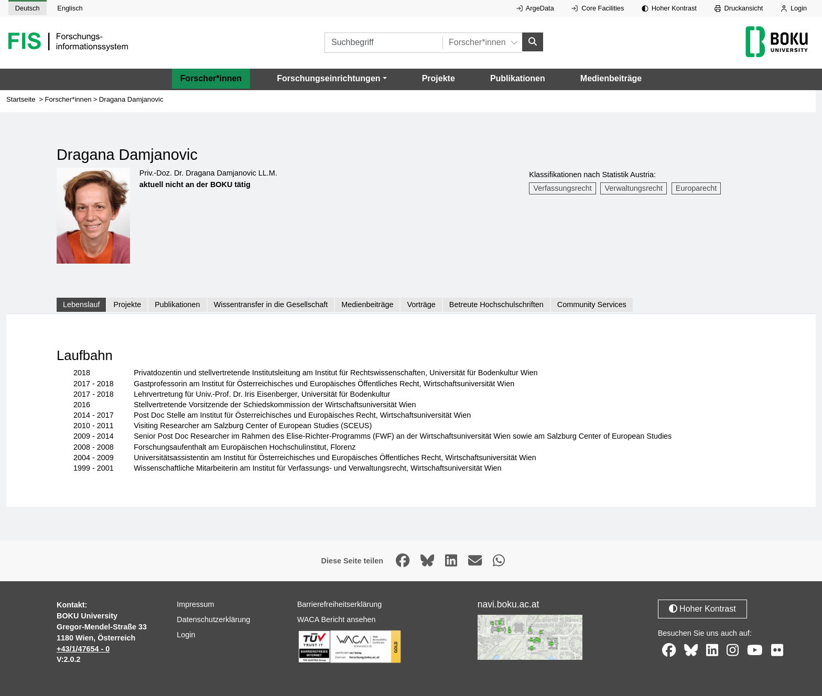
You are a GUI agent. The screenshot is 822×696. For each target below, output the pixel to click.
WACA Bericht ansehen (336, 619)
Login (794, 8)
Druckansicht (739, 8)
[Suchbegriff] (383, 42)
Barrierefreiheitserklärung (339, 604)
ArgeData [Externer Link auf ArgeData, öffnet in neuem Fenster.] (535, 8)
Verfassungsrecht (563, 188)
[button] (331, 79)
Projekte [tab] (127, 304)
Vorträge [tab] (421, 304)
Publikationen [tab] (177, 304)
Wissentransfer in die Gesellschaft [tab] (271, 304)
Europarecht (696, 188)
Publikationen (517, 78)
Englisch (69, 8)
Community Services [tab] (591, 304)
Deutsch (27, 8)
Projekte (438, 78)
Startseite (21, 99)
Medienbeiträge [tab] (367, 304)
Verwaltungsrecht (634, 188)
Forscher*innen (211, 78)
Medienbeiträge (611, 78)
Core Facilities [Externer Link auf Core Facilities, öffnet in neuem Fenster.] (597, 8)
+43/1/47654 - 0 (83, 649)
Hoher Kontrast (669, 8)
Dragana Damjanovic (131, 99)
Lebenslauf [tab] (81, 304)
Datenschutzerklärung (213, 619)
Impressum (195, 604)
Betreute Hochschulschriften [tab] (496, 304)
